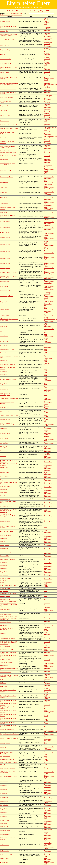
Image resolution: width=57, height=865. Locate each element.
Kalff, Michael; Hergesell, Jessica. (8, 776)
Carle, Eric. (3, 54)
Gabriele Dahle (4, 862)
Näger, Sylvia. (3, 625)
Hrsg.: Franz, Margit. (5, 614)
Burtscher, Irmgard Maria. (6, 177)
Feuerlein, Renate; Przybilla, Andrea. (9, 128)
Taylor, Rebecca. (4, 110)
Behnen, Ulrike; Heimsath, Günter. (8, 585)
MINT (45, 24)
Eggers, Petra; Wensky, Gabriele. (8, 593)
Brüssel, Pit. (3, 747)
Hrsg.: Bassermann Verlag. (6, 480)
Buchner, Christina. (5, 659)
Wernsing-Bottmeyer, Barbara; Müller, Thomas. (7, 772)
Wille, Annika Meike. (5, 59)
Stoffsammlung (47, 46)
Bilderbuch (46, 48)
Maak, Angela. (4, 31)
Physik (45, 173)
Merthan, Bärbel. (4, 545)
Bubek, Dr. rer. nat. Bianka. (7, 649)
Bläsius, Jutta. (3, 450)
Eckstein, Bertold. (4, 137)
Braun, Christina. (4, 438)
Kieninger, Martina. (5, 237)
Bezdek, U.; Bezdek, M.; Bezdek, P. (9, 738)
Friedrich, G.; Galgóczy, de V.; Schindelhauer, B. (7, 163)
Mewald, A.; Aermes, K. (6, 506)
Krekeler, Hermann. (5, 834)
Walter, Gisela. (4, 187)
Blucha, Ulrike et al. (5, 646)
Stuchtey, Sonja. (4, 665)
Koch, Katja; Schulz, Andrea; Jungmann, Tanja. (7, 147)
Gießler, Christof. (4, 309)
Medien (46, 18)
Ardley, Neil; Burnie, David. (7, 759)
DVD (1, 331)
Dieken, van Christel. (5, 830)
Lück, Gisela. (3, 212)
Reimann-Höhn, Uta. (5, 672)
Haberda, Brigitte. (4, 72)
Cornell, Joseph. (4, 341)
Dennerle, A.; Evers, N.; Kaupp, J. (8, 272)
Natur (45, 181)
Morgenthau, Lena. (5, 45)
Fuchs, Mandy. (4, 159)
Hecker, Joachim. (4, 845)
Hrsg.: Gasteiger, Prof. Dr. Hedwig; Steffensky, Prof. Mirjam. (9, 676)
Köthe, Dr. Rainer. (4, 765)
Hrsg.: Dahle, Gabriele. (6, 106)
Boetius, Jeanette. (4, 121)
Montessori (47, 630)
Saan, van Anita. (4, 467)
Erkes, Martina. (4, 286)
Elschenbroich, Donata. (6, 170)
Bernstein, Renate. (4, 472)
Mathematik (47, 30)
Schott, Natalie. (4, 345)
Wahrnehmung (47, 458)
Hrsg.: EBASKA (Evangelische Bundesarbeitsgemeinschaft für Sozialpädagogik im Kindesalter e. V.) (8, 603)
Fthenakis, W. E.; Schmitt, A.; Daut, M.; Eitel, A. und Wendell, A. (9, 83)
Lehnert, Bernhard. (5, 353)
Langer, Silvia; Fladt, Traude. (7, 349)
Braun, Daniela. (4, 495)
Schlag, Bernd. (4, 182)
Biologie (46, 235)
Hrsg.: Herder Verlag (5, 535)
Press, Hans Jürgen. (5, 499)
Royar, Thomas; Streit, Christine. (8, 155)
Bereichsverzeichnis (5, 15)
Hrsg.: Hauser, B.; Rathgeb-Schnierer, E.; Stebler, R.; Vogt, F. (8, 151)
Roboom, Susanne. (5, 21)
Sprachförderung (48, 19)
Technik (46, 80)
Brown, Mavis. (4, 389)
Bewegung (46, 453)
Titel (21, 13)
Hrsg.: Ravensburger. (5, 50)
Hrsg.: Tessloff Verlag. (5, 407)
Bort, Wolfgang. (4, 443)
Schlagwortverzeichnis (16, 15)
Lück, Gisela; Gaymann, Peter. (7, 826)
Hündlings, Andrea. (5, 447)
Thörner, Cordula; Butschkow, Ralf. (9, 415)
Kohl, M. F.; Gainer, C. (6, 115)
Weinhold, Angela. (4, 315)
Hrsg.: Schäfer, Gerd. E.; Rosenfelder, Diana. (6, 394)
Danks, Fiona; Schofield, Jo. (7, 854)
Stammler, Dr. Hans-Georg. (7, 662)
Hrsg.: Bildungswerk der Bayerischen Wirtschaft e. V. (7, 424)
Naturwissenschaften (49, 78)
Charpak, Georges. (4, 232)
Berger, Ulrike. (4, 371)
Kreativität (46, 22)
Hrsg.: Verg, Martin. (5, 756)
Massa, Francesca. (4, 476)
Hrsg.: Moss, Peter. (5, 609)
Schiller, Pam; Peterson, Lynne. (8, 89)
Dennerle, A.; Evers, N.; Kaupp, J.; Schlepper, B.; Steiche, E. (8, 277)
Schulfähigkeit (47, 36)
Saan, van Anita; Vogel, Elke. (7, 552)
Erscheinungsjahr (15, 13)
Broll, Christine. (4, 336)
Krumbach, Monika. (5, 521)
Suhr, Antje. (3, 456)
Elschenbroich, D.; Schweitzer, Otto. (9, 124)
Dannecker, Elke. (4, 556)
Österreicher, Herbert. (5, 622)
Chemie (46, 172)
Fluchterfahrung (48, 38)
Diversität (46, 28)
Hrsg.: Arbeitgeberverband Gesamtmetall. (6, 752)
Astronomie (47, 219)
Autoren (8, 13)
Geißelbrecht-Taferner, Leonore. (8, 379)
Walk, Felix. (3, 679)
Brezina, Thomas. (4, 820)
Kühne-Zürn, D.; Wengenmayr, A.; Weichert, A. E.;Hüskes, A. (8, 35)
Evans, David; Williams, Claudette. (9, 762)
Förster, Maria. (4, 360)
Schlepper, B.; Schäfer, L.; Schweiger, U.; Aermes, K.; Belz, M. (9, 515)
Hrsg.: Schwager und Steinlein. (8, 364)
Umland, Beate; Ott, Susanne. (7, 638)
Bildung (46, 66)
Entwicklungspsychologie (50, 84)
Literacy (46, 21)
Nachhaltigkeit (47, 27)
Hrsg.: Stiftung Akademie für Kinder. (9, 734)
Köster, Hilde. (3, 428)
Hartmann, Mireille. (5, 221)
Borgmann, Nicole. (5, 302)
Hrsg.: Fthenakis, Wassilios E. (7, 768)
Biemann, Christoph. (5, 578)
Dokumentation (48, 95)
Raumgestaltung (48, 184)
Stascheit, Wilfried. (5, 281)
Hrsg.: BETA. (3, 686)
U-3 (45, 122)
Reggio (46, 611)
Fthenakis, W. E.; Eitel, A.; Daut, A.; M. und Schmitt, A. (9, 319)
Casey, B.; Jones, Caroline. (7, 531)
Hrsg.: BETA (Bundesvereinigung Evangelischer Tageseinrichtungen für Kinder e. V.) (8, 618)
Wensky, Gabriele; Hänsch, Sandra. (9, 398)
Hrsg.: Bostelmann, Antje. (6, 97)
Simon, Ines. (3, 633)
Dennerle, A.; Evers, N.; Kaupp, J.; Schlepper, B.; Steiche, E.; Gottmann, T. (8, 511)
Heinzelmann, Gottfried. (6, 290)
